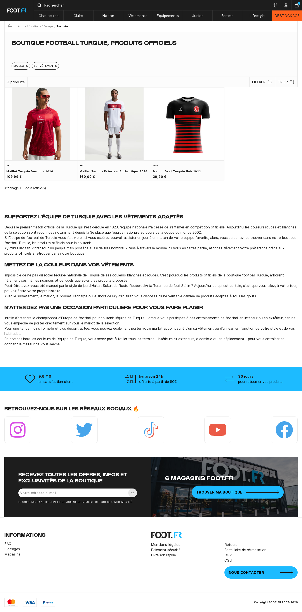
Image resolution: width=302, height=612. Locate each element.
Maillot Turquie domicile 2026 (29, 171)
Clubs (78, 16)
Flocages (12, 549)
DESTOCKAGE (287, 16)
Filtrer (262, 82)
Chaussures (49, 16)
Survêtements (45, 65)
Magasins (12, 554)
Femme (227, 16)
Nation (108, 16)
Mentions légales (165, 544)
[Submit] (39, 5)
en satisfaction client (55, 381)
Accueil (23, 26)
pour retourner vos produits (260, 381)
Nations (36, 26)
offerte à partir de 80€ (158, 381)
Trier (286, 82)
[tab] (151, 51)
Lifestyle (257, 16)
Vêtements (138, 16)
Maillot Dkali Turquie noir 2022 (177, 171)
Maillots (21, 65)
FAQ (8, 544)
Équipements (168, 16)
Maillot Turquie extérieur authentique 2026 (113, 171)
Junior (197, 16)
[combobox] (152, 5)
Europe (49, 26)
